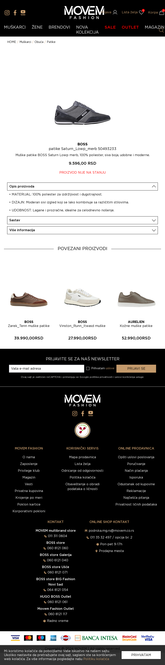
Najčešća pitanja (136, 497)
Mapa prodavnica (82, 457)
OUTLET (130, 27)
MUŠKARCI (15, 27)
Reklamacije (136, 491)
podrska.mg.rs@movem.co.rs (111, 530)
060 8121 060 (57, 548)
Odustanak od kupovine (136, 484)
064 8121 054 (57, 590)
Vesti (29, 484)
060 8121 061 (58, 602)
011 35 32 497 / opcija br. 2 (111, 537)
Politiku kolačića (96, 659)
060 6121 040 (57, 560)
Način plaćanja (136, 470)
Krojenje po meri (28, 497)
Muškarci (25, 42)
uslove (110, 368)
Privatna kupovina (29, 491)
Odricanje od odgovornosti (82, 470)
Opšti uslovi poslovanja (136, 457)
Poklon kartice (28, 504)
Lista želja (82, 464)
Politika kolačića (82, 477)
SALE (110, 27)
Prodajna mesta (111, 551)
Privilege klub (29, 470)
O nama (29, 457)
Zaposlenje (28, 464)
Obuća (39, 42)
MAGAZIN (154, 27)
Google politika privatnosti (96, 377)
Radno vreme (57, 620)
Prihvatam (141, 655)
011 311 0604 (57, 536)
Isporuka (136, 477)
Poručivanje (136, 464)
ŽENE (37, 27)
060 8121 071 (58, 572)
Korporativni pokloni (28, 511)
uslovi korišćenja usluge (129, 377)
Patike (51, 42)
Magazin (28, 477)
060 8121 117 (57, 614)
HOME (11, 42)
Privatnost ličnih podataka (136, 504)
